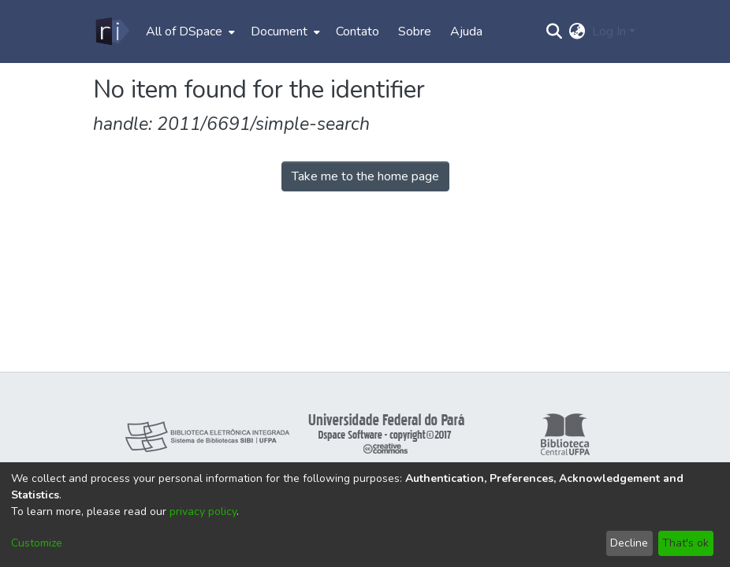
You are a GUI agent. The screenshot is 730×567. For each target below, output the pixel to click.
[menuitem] (189, 31)
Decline (629, 543)
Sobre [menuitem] (414, 31)
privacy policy (203, 511)
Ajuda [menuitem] (466, 31)
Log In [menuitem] (609, 31)
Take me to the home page (365, 176)
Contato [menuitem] (357, 31)
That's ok (685, 543)
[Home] (111, 31)
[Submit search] (554, 31)
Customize (36, 543)
